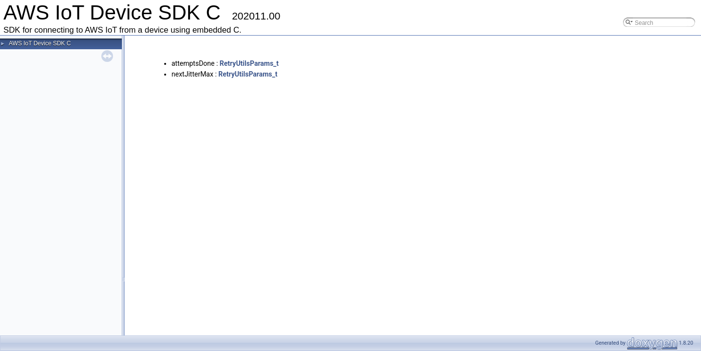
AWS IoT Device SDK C (40, 43)
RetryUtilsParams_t (249, 63)
